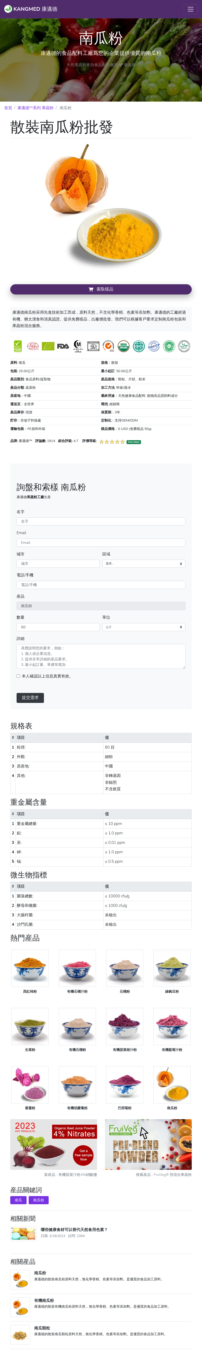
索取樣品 (101, 289)
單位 (106, 617)
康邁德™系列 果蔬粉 (35, 108)
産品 (20, 596)
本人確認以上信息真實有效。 (47, 676)
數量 (20, 617)
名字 (20, 511)
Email (21, 532)
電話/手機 (25, 575)
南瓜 (18, 1200)
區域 (106, 554)
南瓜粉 (38, 1200)
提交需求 (30, 698)
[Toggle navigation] (191, 9)
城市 (20, 554)
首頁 (8, 108)
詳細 (20, 638)
